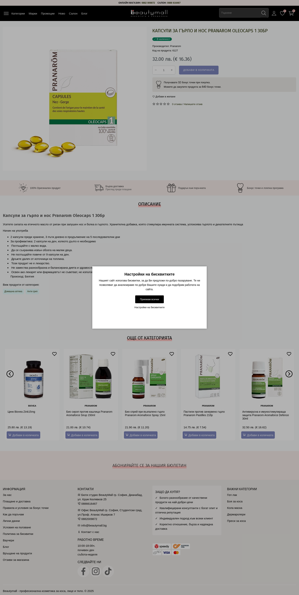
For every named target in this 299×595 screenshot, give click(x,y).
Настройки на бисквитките (149, 307)
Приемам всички (149, 299)
